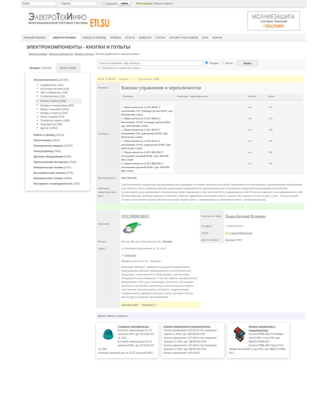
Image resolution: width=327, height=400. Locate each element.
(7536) (55, 162)
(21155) (51, 79)
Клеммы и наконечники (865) (57, 105)
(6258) (52, 156)
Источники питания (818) (54, 88)
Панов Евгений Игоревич (245, 216)
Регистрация (144, 3)
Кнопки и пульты (84, 54)
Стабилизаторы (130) (52, 96)
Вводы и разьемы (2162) (54, 109)
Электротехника (37, 54)
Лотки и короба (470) (52, 116)
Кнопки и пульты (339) (53, 100)
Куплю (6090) (68, 67)
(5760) (57, 183)
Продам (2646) (129, 304)
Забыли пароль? (163, 3)
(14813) (47, 140)
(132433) (40, 67)
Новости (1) (149, 304)
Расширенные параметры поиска (119, 68)
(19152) (49, 134)
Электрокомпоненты (61, 54)
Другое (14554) (49, 128)
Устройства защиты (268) (55, 120)
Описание (130, 255)
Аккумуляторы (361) (52, 85)
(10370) (53, 145)
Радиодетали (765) (51, 124)
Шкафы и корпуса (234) (54, 113)
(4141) (52, 167)
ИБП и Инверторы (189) (54, 92)
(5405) (47, 151)
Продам (229, 239)
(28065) (53, 178)
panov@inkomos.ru (238, 232)
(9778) (53, 172)
